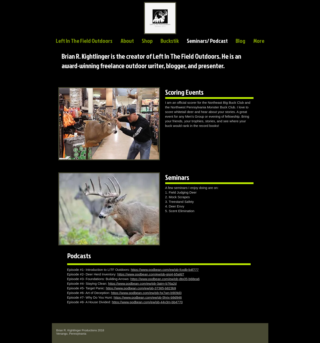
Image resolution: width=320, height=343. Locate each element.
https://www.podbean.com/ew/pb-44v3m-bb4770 (147, 302)
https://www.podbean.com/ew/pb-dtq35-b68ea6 (165, 279)
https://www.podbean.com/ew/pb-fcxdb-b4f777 (165, 269)
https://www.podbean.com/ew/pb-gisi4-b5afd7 (150, 274)
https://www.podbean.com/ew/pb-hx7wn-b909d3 (146, 293)
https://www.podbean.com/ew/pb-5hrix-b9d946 (148, 297)
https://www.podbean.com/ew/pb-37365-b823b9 (141, 288)
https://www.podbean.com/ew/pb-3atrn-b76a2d (142, 283)
